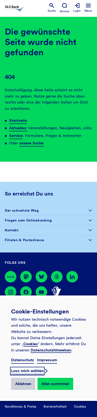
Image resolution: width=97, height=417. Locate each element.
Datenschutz (22, 360)
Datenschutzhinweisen (51, 350)
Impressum (47, 360)
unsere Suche (31, 143)
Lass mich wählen (27, 370)
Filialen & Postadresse (24, 240)
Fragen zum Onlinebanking (28, 220)
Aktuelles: (18, 128)
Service (16, 135)
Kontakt (12, 230)
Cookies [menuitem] (80, 406)
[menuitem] (52, 7)
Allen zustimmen (55, 384)
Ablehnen (23, 384)
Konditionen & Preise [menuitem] (20, 406)
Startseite (18, 120)
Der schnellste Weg (22, 210)
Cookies (30, 344)
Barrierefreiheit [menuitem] (55, 406)
